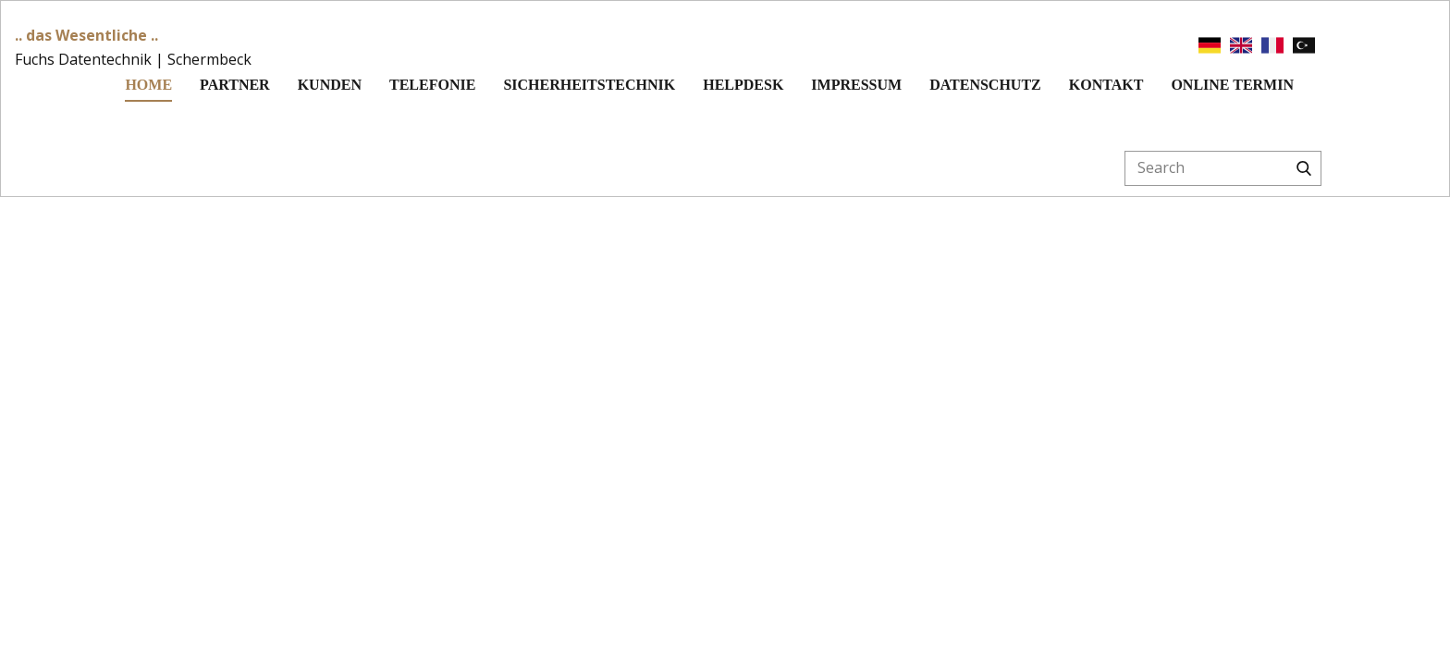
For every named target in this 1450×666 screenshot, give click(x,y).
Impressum (856, 84)
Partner (235, 84)
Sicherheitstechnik (589, 84)
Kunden (330, 84)
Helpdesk (743, 84)
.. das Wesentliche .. (86, 35)
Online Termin (1232, 84)
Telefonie (432, 84)
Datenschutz (985, 84)
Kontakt (1106, 84)
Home (148, 84)
